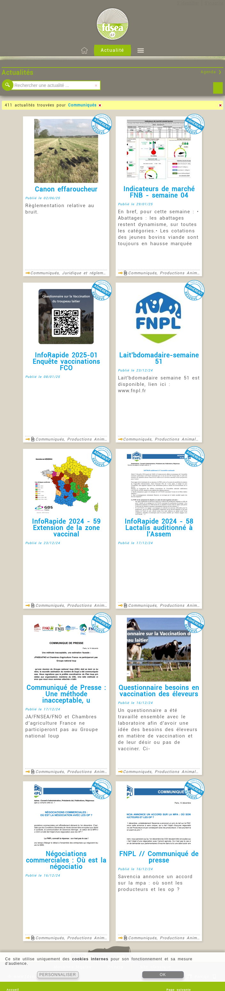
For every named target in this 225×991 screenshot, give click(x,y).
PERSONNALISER (57, 974)
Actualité (112, 50)
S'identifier (188, 3)
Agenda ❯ (211, 72)
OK (163, 974)
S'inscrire (214, 3)
